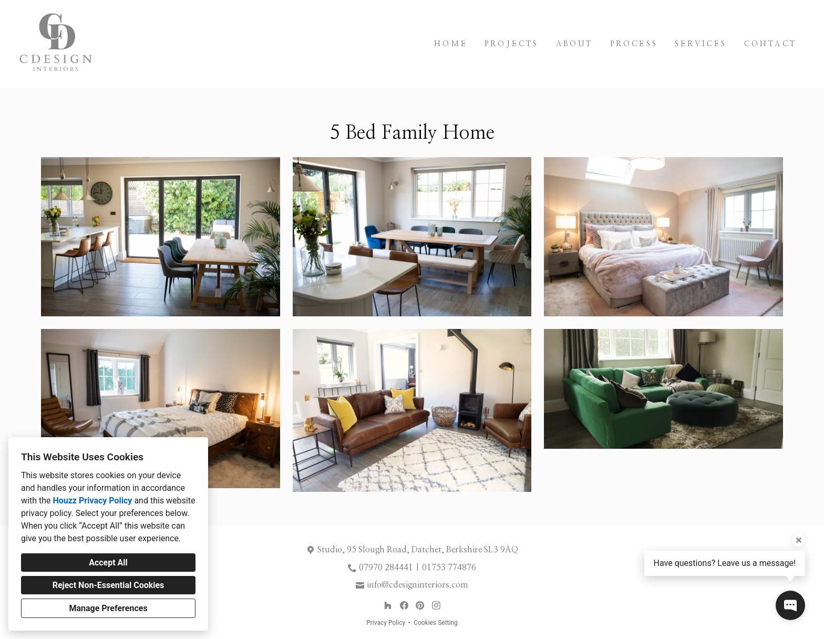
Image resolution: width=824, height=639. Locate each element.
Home (451, 44)
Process (634, 44)
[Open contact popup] (790, 605)
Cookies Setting (436, 622)
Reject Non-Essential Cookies (108, 585)
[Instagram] (435, 605)
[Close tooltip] (798, 540)
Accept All (108, 563)
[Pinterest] (420, 605)
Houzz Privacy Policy (92, 501)
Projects (512, 44)
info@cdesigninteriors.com (417, 585)
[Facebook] (403, 605)
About (574, 44)
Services (701, 44)
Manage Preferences (108, 608)
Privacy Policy (385, 622)
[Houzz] (387, 605)
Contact (770, 44)
